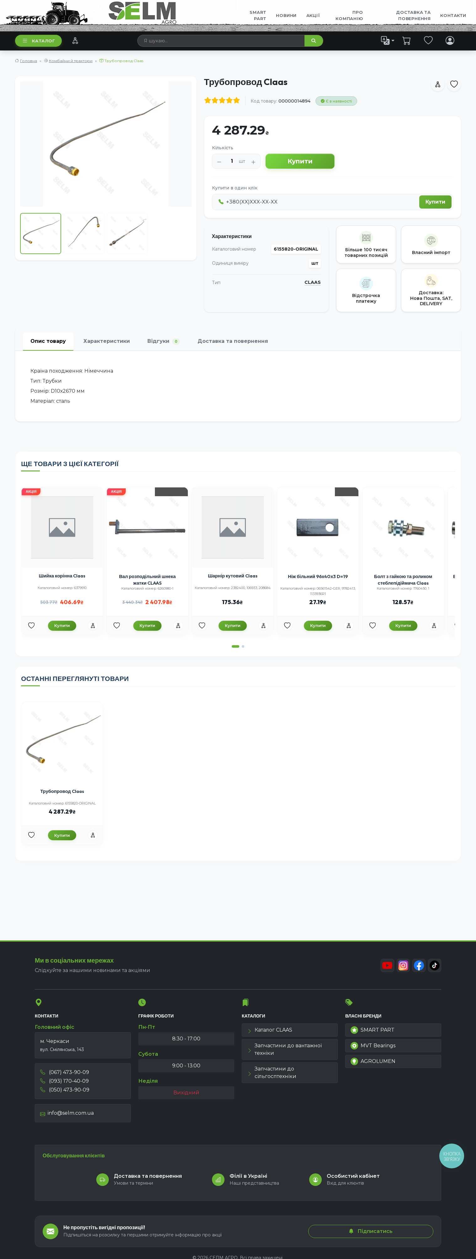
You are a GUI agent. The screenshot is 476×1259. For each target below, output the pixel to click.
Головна (28, 60)
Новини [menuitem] (286, 15)
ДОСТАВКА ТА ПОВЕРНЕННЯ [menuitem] (413, 15)
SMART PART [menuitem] (258, 15)
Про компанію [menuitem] (349, 15)
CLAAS (312, 282)
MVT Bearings (373, 1048)
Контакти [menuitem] (453, 15)
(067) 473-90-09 (64, 1075)
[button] (235, 653)
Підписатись (371, 1231)
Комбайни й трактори (71, 60)
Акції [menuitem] (313, 15)
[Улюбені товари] (37, 632)
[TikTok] (434, 968)
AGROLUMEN (373, 1064)
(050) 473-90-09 (64, 1092)
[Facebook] (418, 968)
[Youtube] (385, 968)
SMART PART (372, 1032)
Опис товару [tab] (48, 341)
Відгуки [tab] (163, 341)
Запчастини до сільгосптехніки (271, 1075)
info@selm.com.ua (67, 1115)
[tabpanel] (238, 386)
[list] (388, 40)
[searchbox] (221, 40)
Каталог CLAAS (269, 1032)
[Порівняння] (75, 40)
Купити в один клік (234, 188)
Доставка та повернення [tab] (233, 341)
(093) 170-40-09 (64, 1083)
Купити (300, 161)
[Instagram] (402, 968)
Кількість (222, 148)
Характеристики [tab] (106, 341)
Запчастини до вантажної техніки (284, 1052)
